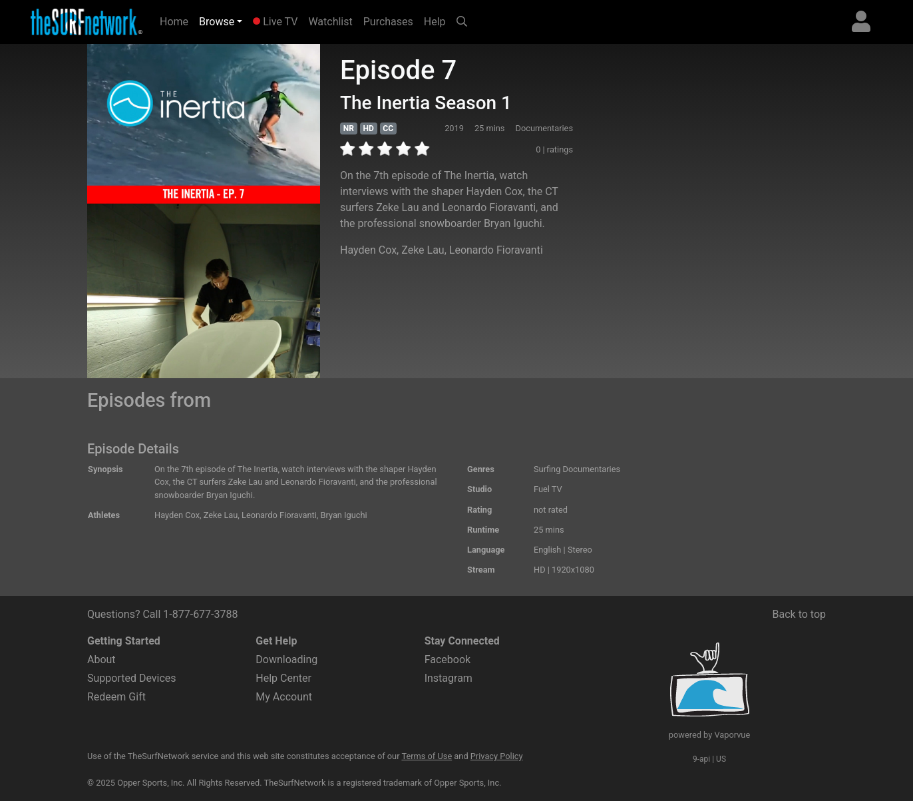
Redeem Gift (116, 696)
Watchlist (330, 21)
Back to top (799, 614)
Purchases (388, 21)
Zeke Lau (422, 250)
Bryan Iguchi (344, 515)
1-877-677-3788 (200, 614)
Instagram (448, 678)
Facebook (447, 659)
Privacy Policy (496, 756)
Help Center (283, 678)
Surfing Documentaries (577, 469)
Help (435, 21)
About (101, 659)
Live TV (275, 21)
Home (177, 20)
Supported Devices (131, 678)
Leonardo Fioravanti (496, 250)
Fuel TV (548, 489)
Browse (216, 21)
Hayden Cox (368, 250)
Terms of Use (426, 756)
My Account (284, 696)
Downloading (286, 659)
